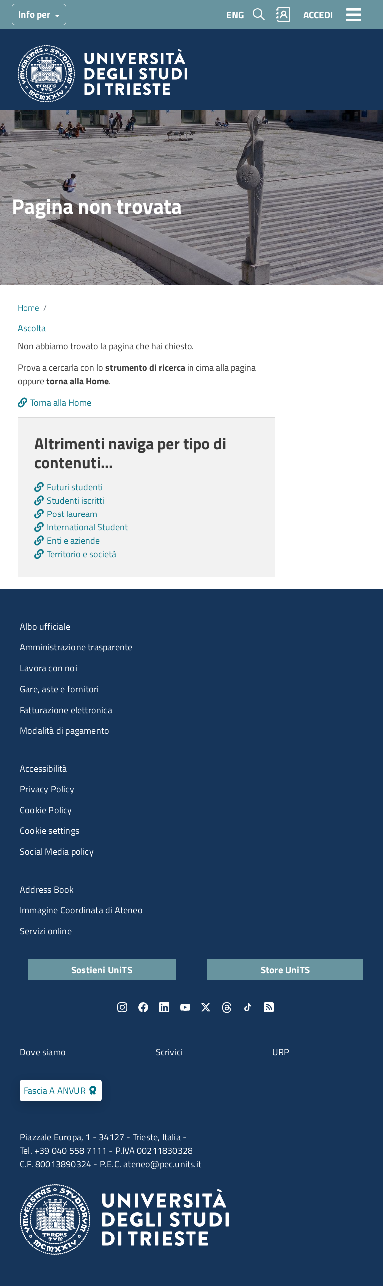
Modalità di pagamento (64, 730)
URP (281, 1052)
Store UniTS (285, 969)
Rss (268, 1007)
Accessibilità (43, 768)
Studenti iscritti (75, 500)
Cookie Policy (46, 810)
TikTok (247, 1007)
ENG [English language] (235, 14)
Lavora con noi (48, 668)
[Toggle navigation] (353, 14)
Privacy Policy (47, 789)
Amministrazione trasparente (76, 647)
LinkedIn (164, 1007)
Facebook (143, 1007)
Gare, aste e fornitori (59, 689)
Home (28, 307)
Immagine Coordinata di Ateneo (81, 910)
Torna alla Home (60, 402)
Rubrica (283, 14)
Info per (35, 14)
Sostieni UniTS (101, 969)
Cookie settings (49, 830)
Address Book (47, 889)
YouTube (185, 1007)
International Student (87, 527)
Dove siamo (43, 1052)
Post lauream (72, 513)
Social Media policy (57, 851)
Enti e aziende (73, 540)
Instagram (122, 1007)
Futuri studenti (75, 487)
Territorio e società (81, 554)
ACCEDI (318, 14)
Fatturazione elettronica (66, 710)
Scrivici (169, 1052)
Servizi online (46, 931)
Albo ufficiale (45, 626)
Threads (226, 1007)
